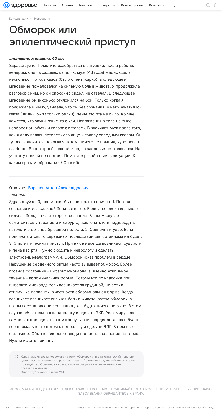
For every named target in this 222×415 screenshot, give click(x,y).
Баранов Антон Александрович (58, 187)
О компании (20, 407)
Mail (7, 407)
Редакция (84, 407)
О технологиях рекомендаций (187, 407)
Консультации (18, 18)
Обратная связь (154, 407)
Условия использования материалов (116, 407)
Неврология (42, 18)
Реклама (37, 407)
